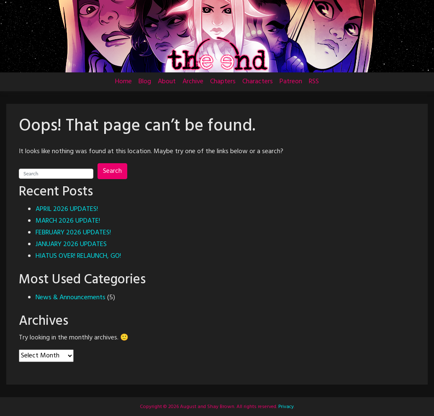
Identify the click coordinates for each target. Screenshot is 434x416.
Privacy (285, 407)
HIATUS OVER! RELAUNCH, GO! (78, 256)
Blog (145, 81)
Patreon (291, 81)
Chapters (223, 81)
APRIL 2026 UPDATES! (67, 209)
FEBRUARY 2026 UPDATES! (73, 232)
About (167, 81)
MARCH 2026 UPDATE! (68, 221)
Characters (257, 81)
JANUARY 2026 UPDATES (71, 244)
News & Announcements (70, 297)
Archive (192, 81)
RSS (314, 81)
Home (123, 81)
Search (112, 171)
